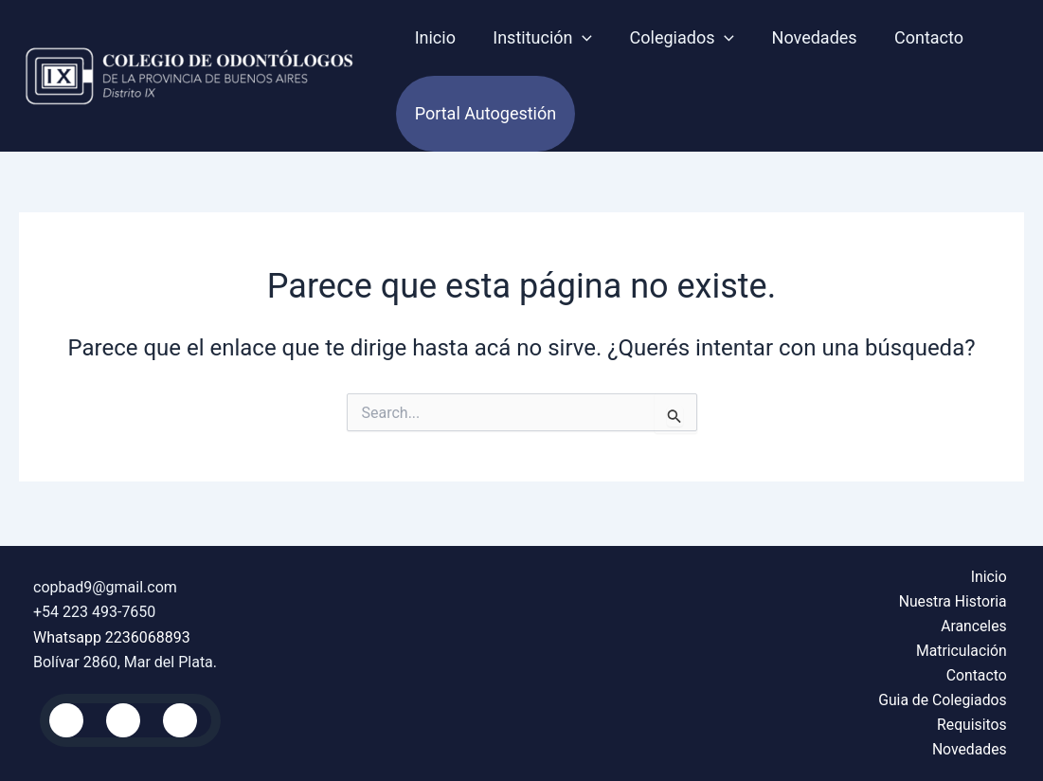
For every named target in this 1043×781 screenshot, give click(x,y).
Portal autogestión (484, 113)
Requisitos (974, 724)
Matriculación (964, 649)
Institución (537, 38)
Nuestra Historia (955, 599)
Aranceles (976, 624)
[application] (578, 38)
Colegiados (674, 38)
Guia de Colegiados (944, 699)
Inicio (433, 37)
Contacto (914, 37)
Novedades (803, 37)
